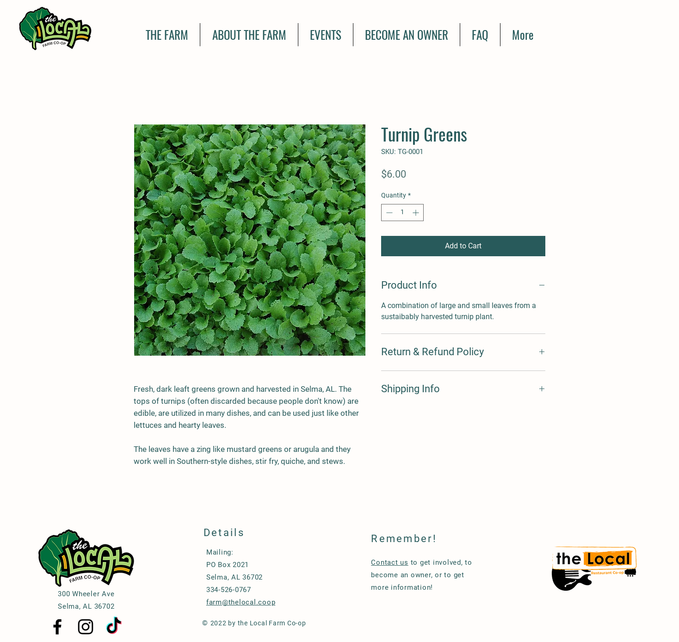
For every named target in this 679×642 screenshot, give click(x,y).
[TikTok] (114, 627)
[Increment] (416, 212)
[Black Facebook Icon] (57, 627)
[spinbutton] (402, 212)
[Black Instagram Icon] (85, 627)
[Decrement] (388, 212)
